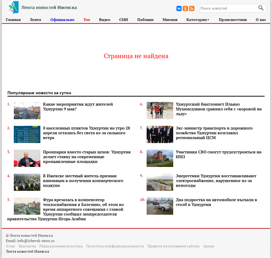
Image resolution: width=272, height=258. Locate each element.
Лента (35, 19)
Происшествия (233, 19)
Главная (13, 19)
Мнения (170, 19)
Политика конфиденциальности (115, 245)
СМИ (123, 19)
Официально (62, 19)
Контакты (27, 245)
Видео (104, 19)
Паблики (145, 19)
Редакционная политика (61, 245)
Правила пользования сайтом (173, 245)
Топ (86, 19)
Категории (198, 19)
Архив (208, 245)
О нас (261, 19)
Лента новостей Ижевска (27, 251)
